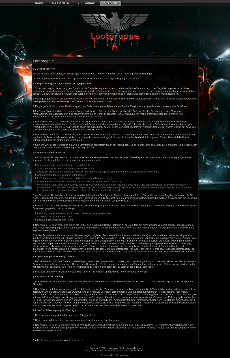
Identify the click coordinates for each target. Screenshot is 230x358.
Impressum (110, 3)
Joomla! (88, 350)
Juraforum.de (76, 340)
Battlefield (60, 3)
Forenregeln (43, 61)
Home (39, 3)
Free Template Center (120, 355)
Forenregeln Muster (52, 340)
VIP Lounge (86, 3)
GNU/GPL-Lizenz (116, 350)
